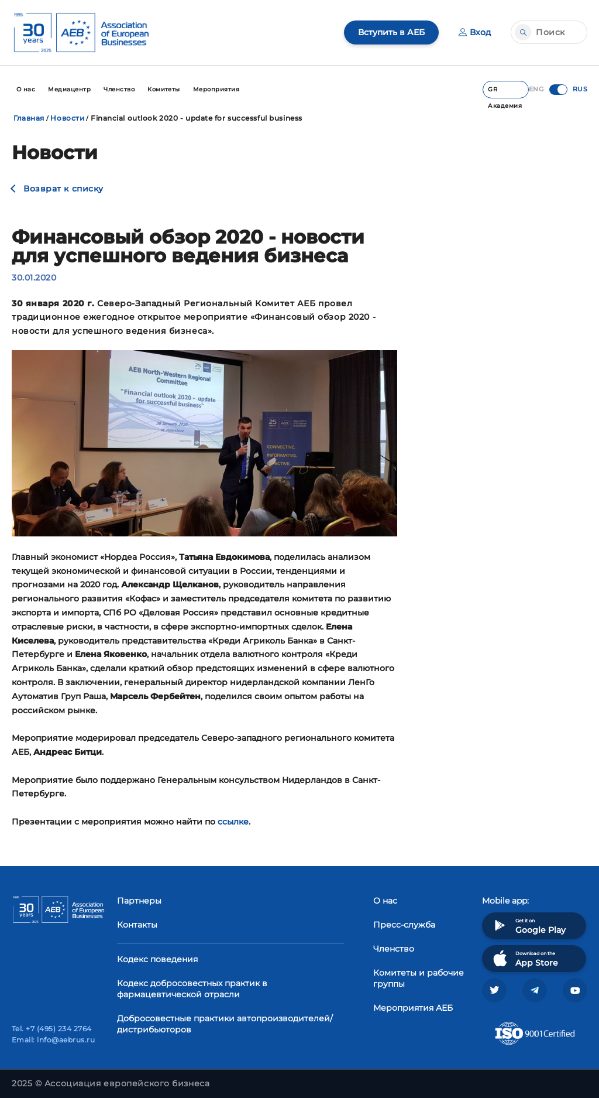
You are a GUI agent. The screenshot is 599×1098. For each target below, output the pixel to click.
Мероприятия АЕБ (413, 1008)
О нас (385, 900)
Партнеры (139, 900)
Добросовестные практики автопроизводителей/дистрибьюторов (225, 1024)
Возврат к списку (63, 188)
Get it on (528, 925)
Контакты (137, 924)
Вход (475, 32)
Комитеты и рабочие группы (418, 978)
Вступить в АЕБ (391, 32)
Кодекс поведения (157, 959)
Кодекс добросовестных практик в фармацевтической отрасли (192, 989)
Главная (28, 118)
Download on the (524, 958)
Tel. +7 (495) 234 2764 (52, 1028)
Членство (393, 948)
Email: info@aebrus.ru (53, 1039)
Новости (67, 118)
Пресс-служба (404, 924)
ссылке (233, 821)
